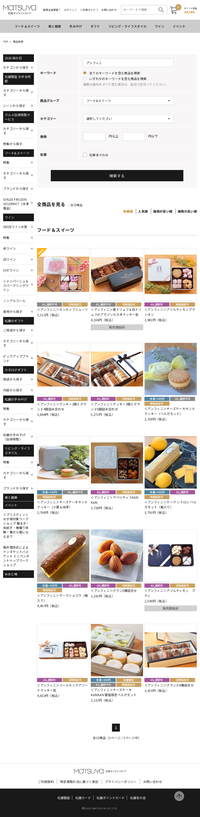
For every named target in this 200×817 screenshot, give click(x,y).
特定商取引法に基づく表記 (79, 781)
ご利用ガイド (87, 10)
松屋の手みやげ (16, 399)
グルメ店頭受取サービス (17, 117)
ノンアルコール (14, 300)
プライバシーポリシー (121, 781)
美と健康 (54, 26)
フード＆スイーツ (27, 26)
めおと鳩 (11, 574)
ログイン (69, 10)
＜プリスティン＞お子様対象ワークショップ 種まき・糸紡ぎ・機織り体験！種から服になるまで (16, 525)
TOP (5, 41)
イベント (179, 26)
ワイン (159, 26)
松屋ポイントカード (111, 797)
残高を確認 (189, 11)
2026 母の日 (13, 58)
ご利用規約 (46, 781)
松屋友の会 (138, 797)
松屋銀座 (63, 797)
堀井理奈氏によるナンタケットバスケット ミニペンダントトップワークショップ (16, 556)
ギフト (95, 26)
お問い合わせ (109, 10)
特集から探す (12, 144)
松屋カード (83, 797)
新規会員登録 (50, 10)
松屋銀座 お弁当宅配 (18, 78)
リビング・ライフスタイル (127, 26)
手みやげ (75, 26)
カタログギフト (16, 370)
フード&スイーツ (17, 153)
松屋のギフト (14, 320)
